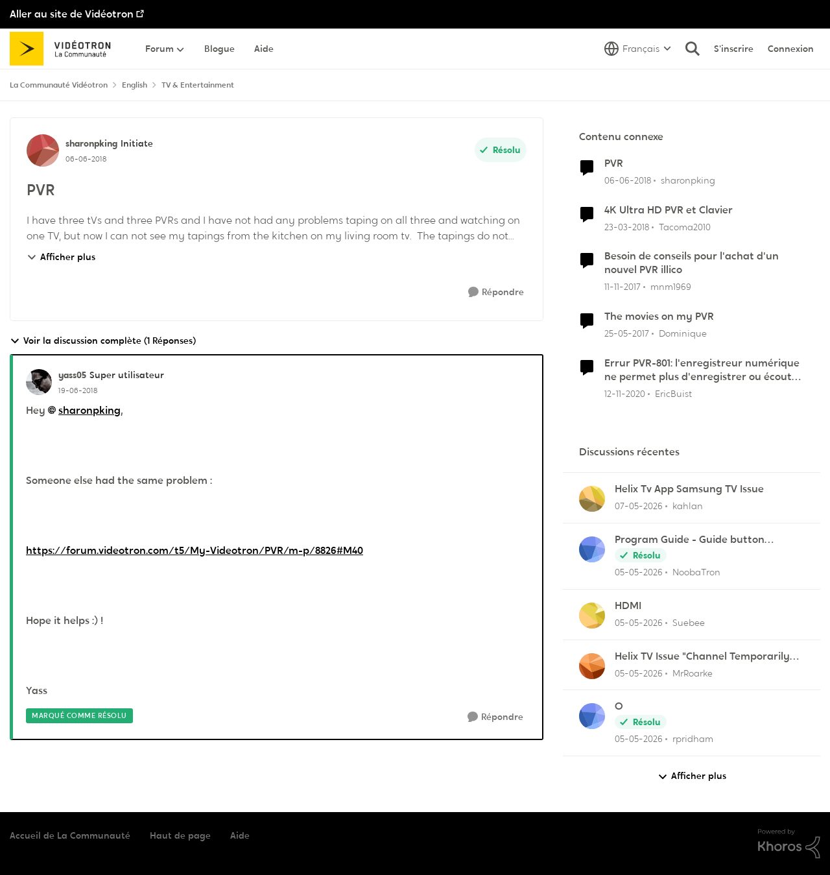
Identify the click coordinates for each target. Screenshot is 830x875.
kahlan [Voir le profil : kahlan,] (687, 506)
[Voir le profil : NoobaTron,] (592, 549)
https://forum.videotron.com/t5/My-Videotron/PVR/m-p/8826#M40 (194, 550)
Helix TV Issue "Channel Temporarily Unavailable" (702, 657)
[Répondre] (496, 292)
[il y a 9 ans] (626, 334)
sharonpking (89, 410)
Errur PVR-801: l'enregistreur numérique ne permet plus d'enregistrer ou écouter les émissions (703, 370)
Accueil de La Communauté (70, 835)
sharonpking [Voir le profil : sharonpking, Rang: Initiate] (91, 143)
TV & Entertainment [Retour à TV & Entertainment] (197, 85)
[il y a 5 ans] (624, 393)
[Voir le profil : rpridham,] (592, 716)
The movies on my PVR (659, 316)
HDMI (628, 605)
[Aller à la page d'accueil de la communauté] (64, 49)
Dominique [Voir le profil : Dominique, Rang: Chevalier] (683, 333)
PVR (613, 163)
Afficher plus (61, 257)
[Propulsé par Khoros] (789, 844)
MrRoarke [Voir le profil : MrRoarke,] (692, 672)
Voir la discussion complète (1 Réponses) (103, 341)
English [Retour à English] (134, 85)
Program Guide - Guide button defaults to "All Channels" (690, 540)
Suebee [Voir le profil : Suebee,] (688, 623)
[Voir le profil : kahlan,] (592, 499)
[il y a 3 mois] (639, 506)
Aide (240, 835)
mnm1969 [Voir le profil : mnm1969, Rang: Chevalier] (670, 287)
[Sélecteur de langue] (638, 49)
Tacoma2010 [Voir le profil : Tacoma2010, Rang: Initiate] (685, 226)
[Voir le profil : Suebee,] (592, 616)
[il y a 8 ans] (627, 180)
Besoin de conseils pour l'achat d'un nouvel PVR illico (691, 263)
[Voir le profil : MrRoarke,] (592, 666)
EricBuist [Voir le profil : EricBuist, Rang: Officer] (673, 393)
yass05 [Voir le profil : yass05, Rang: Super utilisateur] (72, 375)
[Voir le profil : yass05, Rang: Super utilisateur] (39, 382)
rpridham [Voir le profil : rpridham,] (692, 739)
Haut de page (180, 835)
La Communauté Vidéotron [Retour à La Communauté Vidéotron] (59, 85)
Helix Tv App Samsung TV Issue (689, 489)
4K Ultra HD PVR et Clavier (668, 210)
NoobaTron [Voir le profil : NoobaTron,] (696, 572)
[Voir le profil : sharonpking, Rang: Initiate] (43, 150)
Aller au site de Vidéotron (72, 14)
